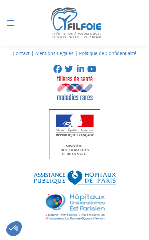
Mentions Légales (54, 53)
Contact (21, 53)
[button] (14, 229)
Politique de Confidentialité (108, 53)
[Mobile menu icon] (11, 23)
